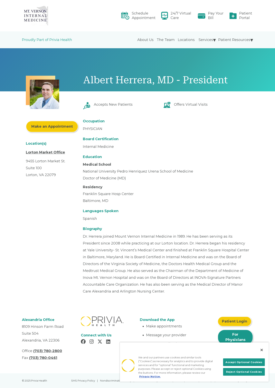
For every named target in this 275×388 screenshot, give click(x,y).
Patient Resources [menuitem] (234, 40)
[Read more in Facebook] (84, 342)
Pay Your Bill (215, 15)
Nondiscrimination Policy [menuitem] (115, 380)
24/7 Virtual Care (181, 15)
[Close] (261, 350)
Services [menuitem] (206, 40)
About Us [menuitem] (145, 40)
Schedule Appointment (144, 15)
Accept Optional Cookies (243, 362)
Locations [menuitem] (186, 40)
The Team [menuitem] (166, 40)
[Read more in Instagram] (92, 342)
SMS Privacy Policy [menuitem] (83, 380)
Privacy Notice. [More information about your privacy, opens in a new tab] (150, 376)
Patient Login (234, 321)
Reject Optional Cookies (244, 371)
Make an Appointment (52, 126)
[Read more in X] (100, 342)
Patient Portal (245, 15)
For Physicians (235, 337)
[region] (194, 362)
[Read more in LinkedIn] (108, 342)
